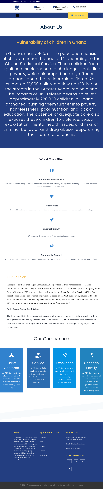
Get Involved (78, 15)
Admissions (43, 455)
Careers (42, 451)
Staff (41, 442)
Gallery (42, 446)
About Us (43, 437)
